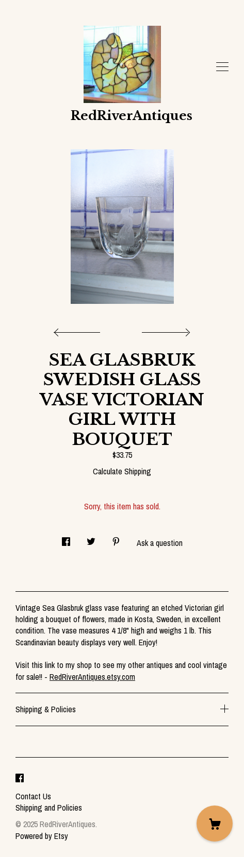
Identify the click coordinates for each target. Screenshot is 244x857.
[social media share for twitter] (91, 538)
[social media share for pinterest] (116, 538)
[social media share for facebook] (66, 538)
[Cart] (215, 823)
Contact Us (33, 796)
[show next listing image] (164, 329)
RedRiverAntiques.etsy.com (92, 676)
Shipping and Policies (48, 807)
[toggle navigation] (222, 67)
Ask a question (160, 543)
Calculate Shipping (122, 471)
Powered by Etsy (41, 836)
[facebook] (19, 778)
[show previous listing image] (79, 329)
